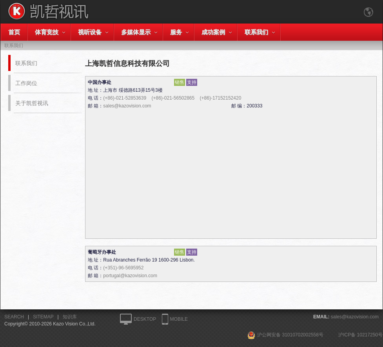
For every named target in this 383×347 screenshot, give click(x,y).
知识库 (70, 317)
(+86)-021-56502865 (172, 98)
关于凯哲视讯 (31, 103)
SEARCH (14, 317)
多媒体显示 (136, 32)
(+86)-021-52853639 (124, 98)
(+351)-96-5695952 (123, 268)
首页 (14, 32)
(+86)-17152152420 (220, 98)
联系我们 (256, 32)
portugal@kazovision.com (130, 275)
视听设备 (90, 32)
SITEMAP (43, 317)
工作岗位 (26, 83)
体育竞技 (46, 32)
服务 (176, 32)
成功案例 (213, 32)
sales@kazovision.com (127, 106)
